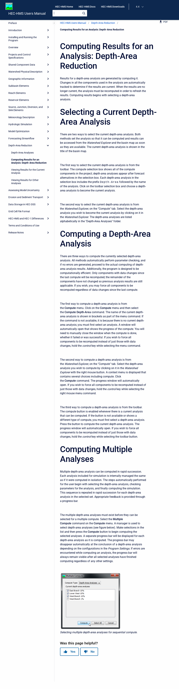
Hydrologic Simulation (20, 124)
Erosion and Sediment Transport (25, 197)
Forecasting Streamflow (21, 138)
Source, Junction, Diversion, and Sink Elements (25, 109)
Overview (13, 47)
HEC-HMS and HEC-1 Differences (26, 218)
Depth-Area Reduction (20, 145)
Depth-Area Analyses (22, 152)
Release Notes (16, 232)
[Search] (69, 13)
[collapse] (47, 145)
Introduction (15, 30)
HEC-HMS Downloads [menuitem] (113, 6)
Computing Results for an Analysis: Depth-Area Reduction (29, 161)
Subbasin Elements (18, 85)
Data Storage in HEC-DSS (21, 204)
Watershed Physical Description (25, 71)
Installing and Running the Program (22, 39)
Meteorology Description (21, 117)
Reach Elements (17, 93)
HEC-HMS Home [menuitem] (64, 6)
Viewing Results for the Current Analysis (28, 171)
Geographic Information (21, 78)
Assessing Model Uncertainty (24, 190)
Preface (12, 23)
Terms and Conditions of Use (23, 225)
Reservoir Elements (18, 100)
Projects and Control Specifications (19, 56)
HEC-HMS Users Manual (27, 13)
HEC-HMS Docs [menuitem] (87, 6)
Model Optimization (18, 131)
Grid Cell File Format (19, 211)
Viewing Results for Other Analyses (25, 182)
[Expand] (47, 30)
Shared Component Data (21, 64)
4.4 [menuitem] (137, 6)
